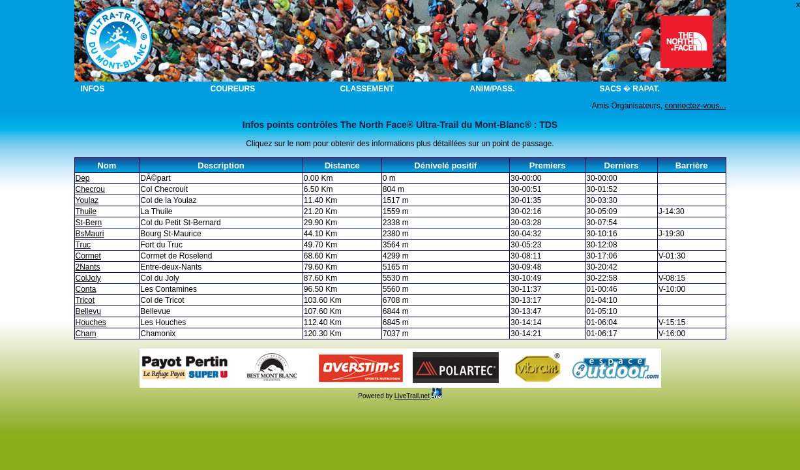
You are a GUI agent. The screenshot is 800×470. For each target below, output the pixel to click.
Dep (83, 178)
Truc (83, 244)
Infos (93, 88)
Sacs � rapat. (630, 88)
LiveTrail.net (412, 396)
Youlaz (87, 200)
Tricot (85, 300)
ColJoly (88, 278)
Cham (86, 333)
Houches (91, 322)
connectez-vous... (695, 105)
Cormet (88, 255)
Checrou (90, 189)
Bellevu (88, 311)
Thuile (86, 211)
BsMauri (90, 233)
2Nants (88, 267)
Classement (367, 88)
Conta (86, 289)
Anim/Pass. (492, 88)
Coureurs (233, 88)
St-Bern (89, 222)
